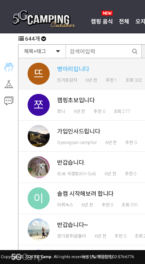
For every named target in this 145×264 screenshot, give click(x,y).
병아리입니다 (73, 69)
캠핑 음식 (102, 21)
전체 (124, 21)
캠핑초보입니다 (76, 100)
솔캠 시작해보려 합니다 (85, 193)
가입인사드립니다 (78, 131)
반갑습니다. (71, 162)
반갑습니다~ (72, 224)
